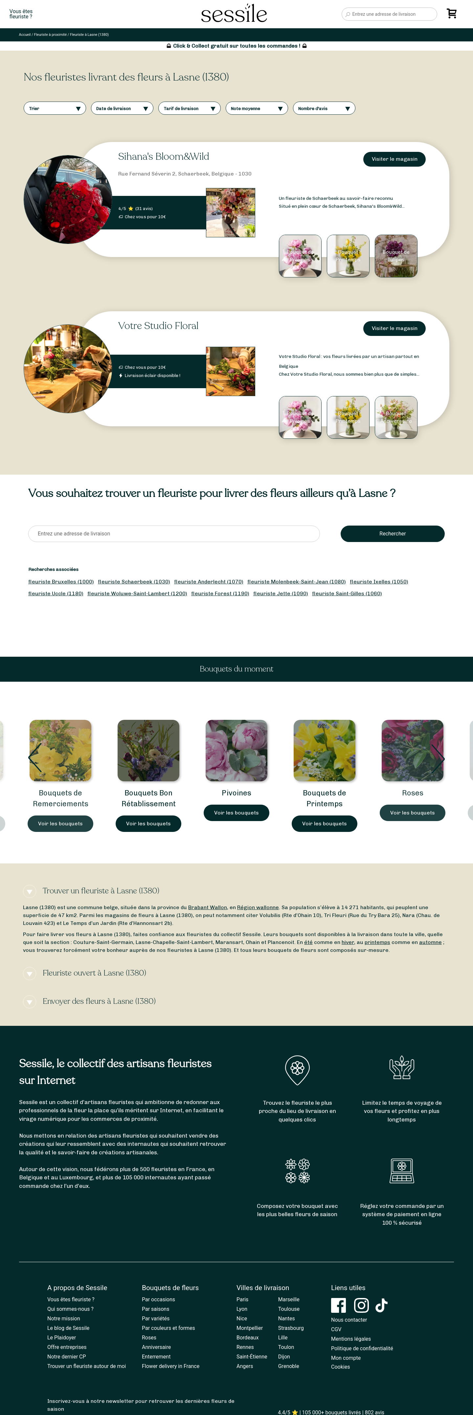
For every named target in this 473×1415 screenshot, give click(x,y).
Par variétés (155, 1318)
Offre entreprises (66, 1347)
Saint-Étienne (251, 1357)
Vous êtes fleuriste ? (71, 1299)
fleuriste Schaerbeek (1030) (134, 581)
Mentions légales (351, 1339)
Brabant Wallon (207, 907)
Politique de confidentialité (362, 1348)
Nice (241, 1318)
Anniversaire (156, 1347)
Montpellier (249, 1328)
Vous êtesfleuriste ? (21, 14)
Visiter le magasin (394, 159)
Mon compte (346, 1358)
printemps (377, 942)
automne (430, 942)
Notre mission (63, 1318)
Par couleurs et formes (168, 1328)
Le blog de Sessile (68, 1328)
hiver (348, 942)
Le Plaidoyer (61, 1337)
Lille (283, 1337)
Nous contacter (349, 1320)
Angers (244, 1366)
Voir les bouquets (60, 823)
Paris (242, 1299)
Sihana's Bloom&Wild (163, 156)
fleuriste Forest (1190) (220, 593)
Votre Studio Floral (158, 326)
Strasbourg (291, 1328)
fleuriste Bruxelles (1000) (61, 581)
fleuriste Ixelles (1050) (379, 581)
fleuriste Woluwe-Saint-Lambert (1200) (137, 593)
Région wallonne (258, 907)
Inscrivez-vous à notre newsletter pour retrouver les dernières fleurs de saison (141, 1405)
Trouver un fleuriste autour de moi (86, 1366)
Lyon (241, 1309)
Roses (412, 793)
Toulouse (289, 1309)
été (308, 942)
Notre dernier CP (66, 1357)
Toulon (286, 1347)
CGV (336, 1329)
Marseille (289, 1299)
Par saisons (155, 1309)
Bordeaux (247, 1337)
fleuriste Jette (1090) (280, 593)
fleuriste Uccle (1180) (55, 593)
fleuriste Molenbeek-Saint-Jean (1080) (296, 581)
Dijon (284, 1357)
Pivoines (236, 793)
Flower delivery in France (170, 1366)
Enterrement (156, 1357)
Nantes (286, 1318)
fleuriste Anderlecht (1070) (208, 581)
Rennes (245, 1347)
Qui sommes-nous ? (70, 1309)
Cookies (340, 1367)
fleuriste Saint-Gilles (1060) (347, 593)
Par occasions (158, 1299)
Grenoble (288, 1366)
